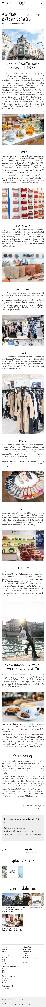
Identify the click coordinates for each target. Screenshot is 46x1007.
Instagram (5, 988)
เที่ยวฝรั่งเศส (27, 947)
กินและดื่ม (4, 957)
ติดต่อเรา (4, 951)
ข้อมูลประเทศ (5, 980)
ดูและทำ (4, 959)
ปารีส (23, 9)
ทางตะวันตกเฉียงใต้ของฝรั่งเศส (31, 959)
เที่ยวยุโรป (4, 982)
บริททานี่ (25, 955)
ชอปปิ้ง (27, 9)
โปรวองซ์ (25, 957)
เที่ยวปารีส (5, 955)
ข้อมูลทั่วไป (5, 978)
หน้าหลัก (19, 9)
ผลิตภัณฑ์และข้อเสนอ (10, 966)
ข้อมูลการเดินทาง (8, 976)
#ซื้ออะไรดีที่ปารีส (27, 853)
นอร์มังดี (25, 953)
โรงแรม (4, 963)
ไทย (41, 3)
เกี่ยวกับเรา (5, 949)
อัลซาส (25, 963)
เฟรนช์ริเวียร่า (26, 961)
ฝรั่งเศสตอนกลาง (27, 951)
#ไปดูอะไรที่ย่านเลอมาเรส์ (38, 853)
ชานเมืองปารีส (27, 949)
